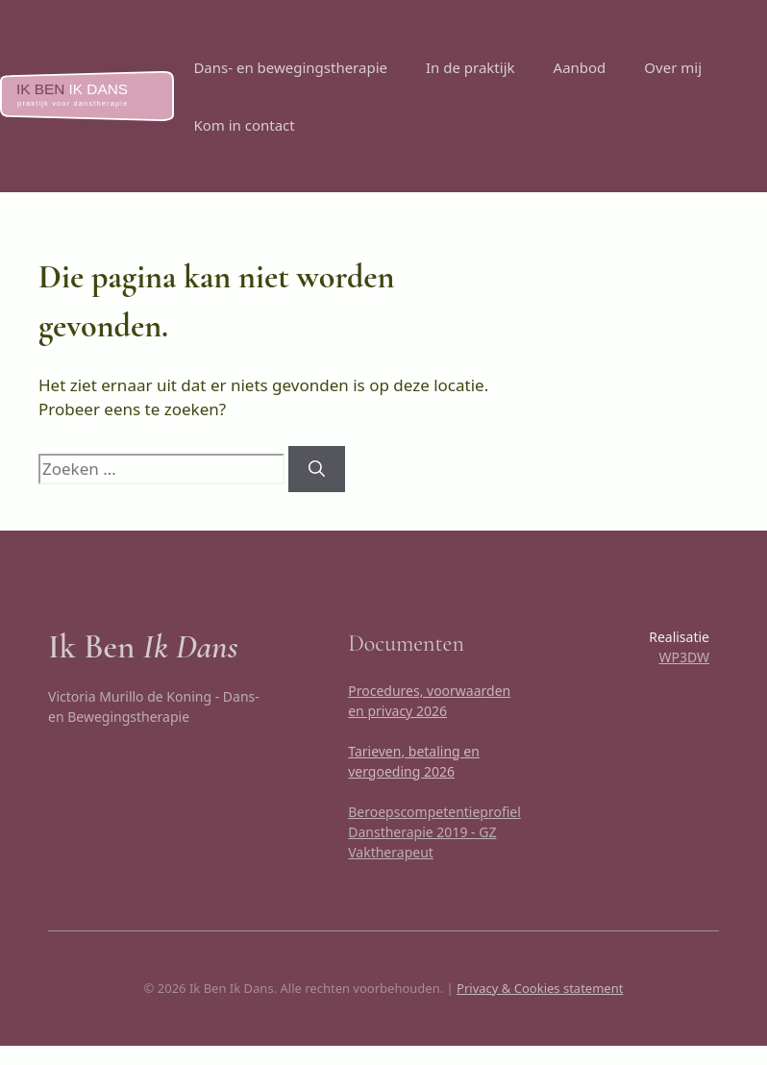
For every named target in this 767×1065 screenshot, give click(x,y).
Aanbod (580, 67)
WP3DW (683, 657)
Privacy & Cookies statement (540, 988)
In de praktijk (470, 67)
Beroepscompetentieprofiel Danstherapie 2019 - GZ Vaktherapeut (434, 832)
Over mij (673, 67)
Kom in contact (243, 125)
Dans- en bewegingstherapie (290, 67)
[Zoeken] (316, 469)
